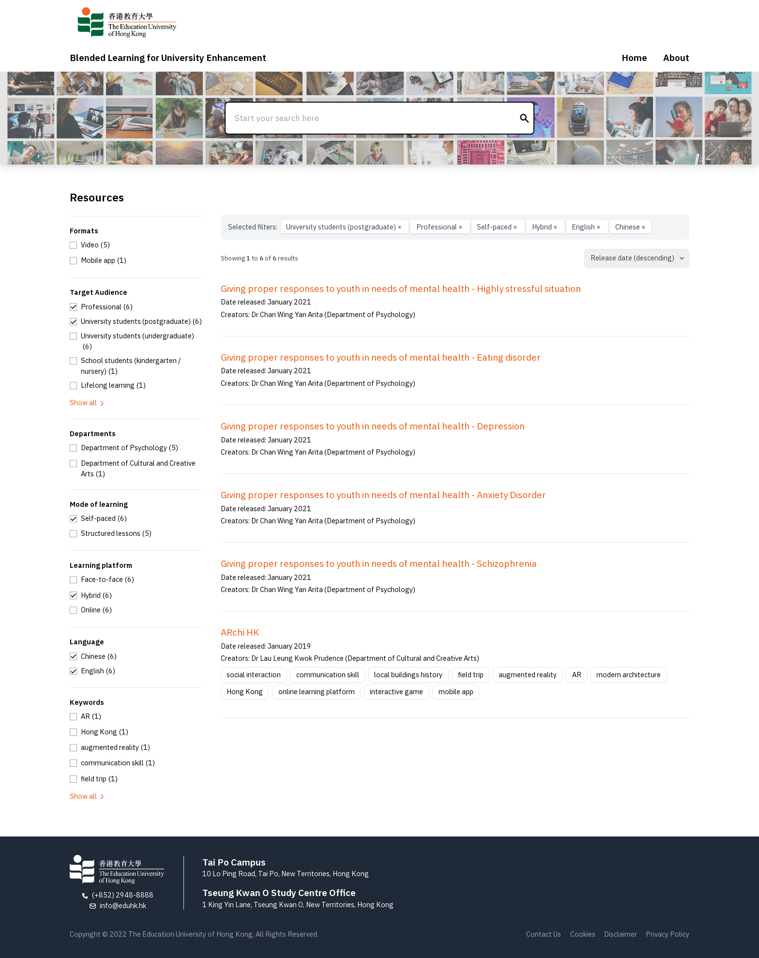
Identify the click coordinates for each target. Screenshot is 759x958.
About (676, 57)
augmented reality (528, 674)
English (587, 226)
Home (634, 57)
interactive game (396, 691)
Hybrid (545, 226)
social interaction (254, 674)
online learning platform (316, 691)
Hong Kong (245, 691)
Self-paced (498, 226)
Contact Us (543, 934)
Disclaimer (620, 934)
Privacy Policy (667, 934)
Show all (88, 402)
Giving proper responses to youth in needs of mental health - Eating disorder (381, 357)
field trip (471, 674)
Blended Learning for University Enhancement (168, 57)
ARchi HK (240, 632)
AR (576, 674)
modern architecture (628, 674)
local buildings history (408, 674)
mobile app (456, 691)
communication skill (327, 674)
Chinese (630, 226)
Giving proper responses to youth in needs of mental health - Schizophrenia (379, 563)
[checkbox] (90, 245)
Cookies (582, 934)
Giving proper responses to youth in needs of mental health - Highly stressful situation (401, 288)
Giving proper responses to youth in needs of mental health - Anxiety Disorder (383, 495)
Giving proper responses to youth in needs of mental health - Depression (373, 426)
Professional (440, 226)
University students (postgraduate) (344, 226)
